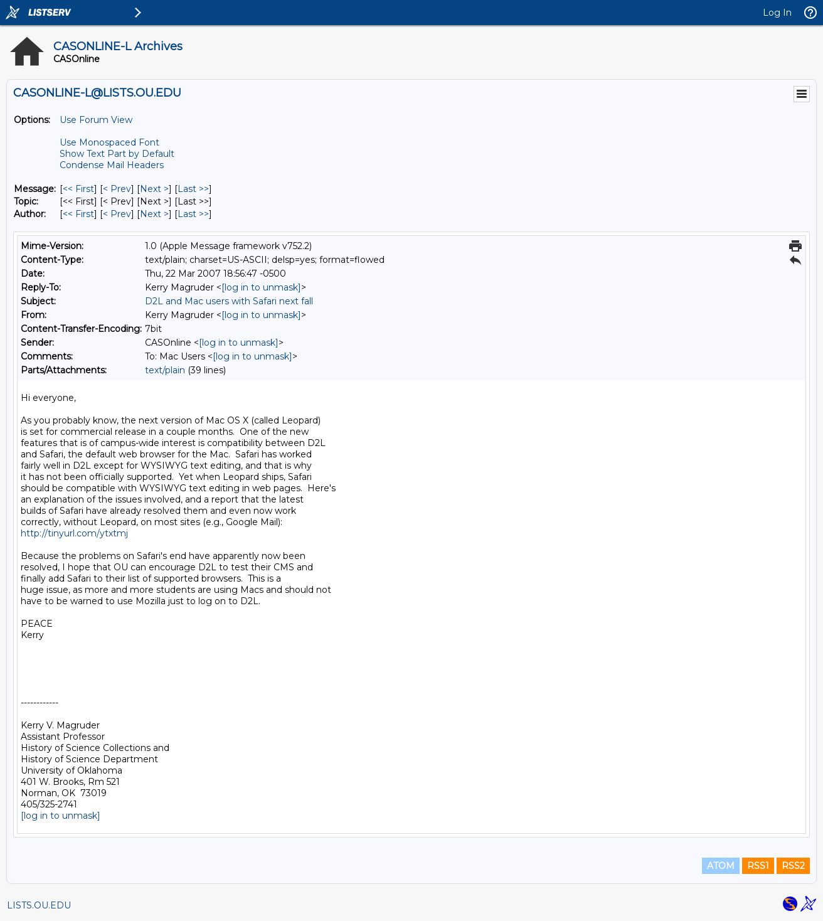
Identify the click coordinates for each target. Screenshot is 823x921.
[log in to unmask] (261, 287)
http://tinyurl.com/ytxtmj (74, 533)
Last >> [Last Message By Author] (193, 214)
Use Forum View (96, 119)
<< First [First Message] (78, 188)
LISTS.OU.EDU (39, 905)
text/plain (165, 370)
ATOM (721, 865)
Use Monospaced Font (109, 142)
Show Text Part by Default (117, 153)
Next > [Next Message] (154, 188)
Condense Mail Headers (112, 165)
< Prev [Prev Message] (117, 188)
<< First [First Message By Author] (78, 214)
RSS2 (793, 865)
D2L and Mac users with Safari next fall (229, 301)
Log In (777, 12)
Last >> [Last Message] (193, 188)
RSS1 (758, 865)
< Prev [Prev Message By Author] (117, 214)
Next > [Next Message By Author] (154, 214)
